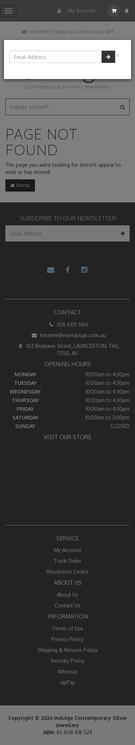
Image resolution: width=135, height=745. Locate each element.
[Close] (117, 54)
